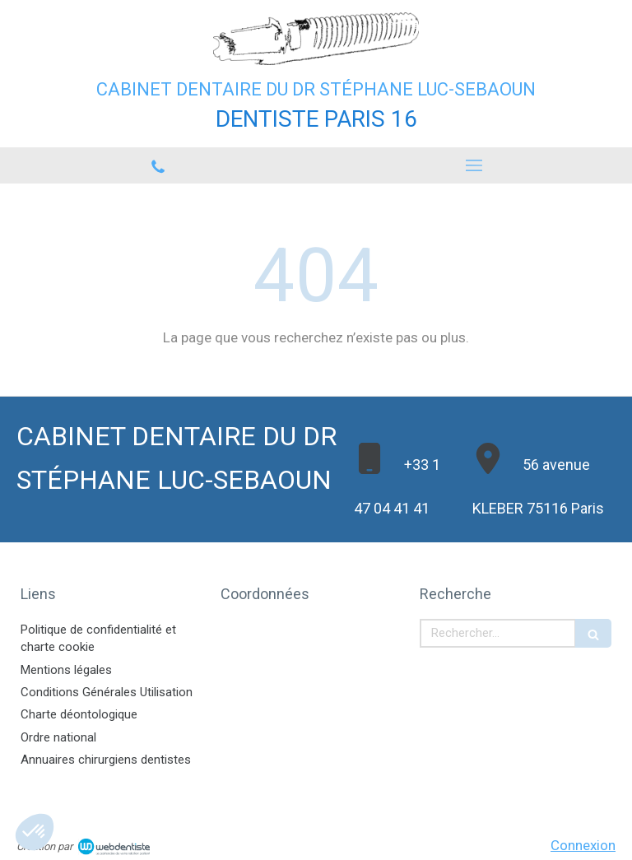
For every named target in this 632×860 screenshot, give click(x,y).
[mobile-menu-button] (474, 165)
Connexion (583, 845)
